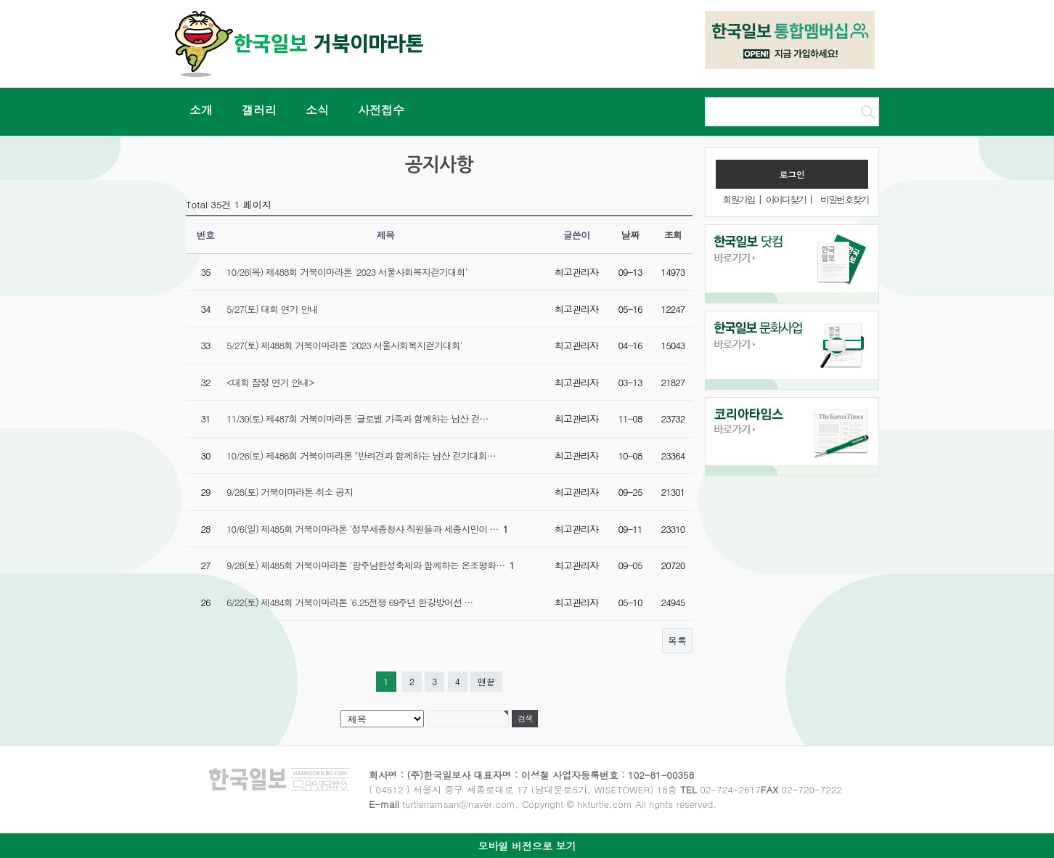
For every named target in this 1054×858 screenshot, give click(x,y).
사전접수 (381, 110)
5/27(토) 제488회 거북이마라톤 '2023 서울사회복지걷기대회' (344, 345)
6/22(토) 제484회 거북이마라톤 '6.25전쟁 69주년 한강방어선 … (349, 602)
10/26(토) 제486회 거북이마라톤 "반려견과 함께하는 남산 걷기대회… (361, 455)
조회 (673, 235)
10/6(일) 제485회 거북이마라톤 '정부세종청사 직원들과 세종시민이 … (366, 529)
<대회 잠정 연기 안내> (270, 382)
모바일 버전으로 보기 (527, 845)
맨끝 (486, 681)
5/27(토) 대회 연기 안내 (272, 309)
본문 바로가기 (0, 0)
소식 (317, 110)
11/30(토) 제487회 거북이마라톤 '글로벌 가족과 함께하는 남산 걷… (357, 418)
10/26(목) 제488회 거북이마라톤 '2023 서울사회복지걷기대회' (346, 272)
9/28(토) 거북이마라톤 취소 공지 (289, 492)
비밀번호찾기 (844, 199)
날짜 (630, 235)
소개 (201, 110)
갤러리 (259, 110)
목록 (677, 640)
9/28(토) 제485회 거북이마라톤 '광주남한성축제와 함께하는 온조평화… (370, 565)
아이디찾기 (786, 199)
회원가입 (738, 199)
